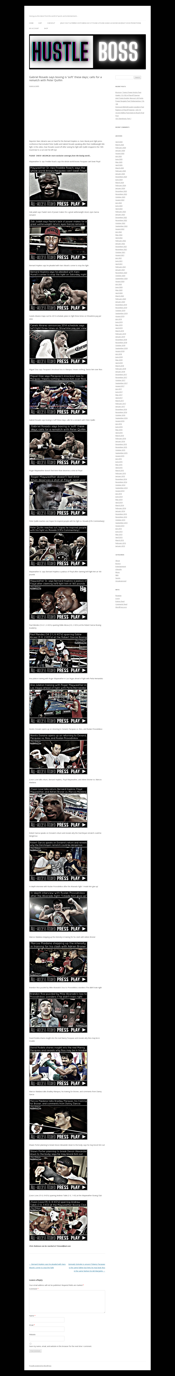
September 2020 (121, 278)
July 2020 (118, 284)
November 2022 (121, 220)
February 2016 (120, 438)
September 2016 (121, 418)
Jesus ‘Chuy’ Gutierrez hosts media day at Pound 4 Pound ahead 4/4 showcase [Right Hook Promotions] (100, 23)
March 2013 (119, 540)
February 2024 (120, 185)
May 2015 (118, 465)
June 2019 (118, 322)
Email (32, 1325)
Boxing (117, 563)
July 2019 (118, 319)
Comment (34, 1289)
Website (32, 1334)
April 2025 (118, 165)
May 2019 (118, 325)
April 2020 (118, 293)
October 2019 (120, 310)
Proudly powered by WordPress (40, 1366)
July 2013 (118, 529)
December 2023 (121, 191)
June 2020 (118, 287)
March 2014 (119, 505)
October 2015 (120, 450)
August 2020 (119, 281)
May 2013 (118, 534)
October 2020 (120, 275)
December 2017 (121, 374)
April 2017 (118, 398)
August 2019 (119, 316)
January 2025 (120, 174)
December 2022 (121, 217)
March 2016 (119, 435)
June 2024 (118, 180)
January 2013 (120, 546)
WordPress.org (121, 607)
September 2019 (121, 313)
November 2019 (121, 307)
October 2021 (120, 252)
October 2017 (120, 380)
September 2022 (121, 226)
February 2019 (120, 334)
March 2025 (119, 168)
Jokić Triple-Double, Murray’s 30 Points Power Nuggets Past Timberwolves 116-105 (129, 101)
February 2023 (120, 212)
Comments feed (121, 604)
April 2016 (118, 433)
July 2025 (118, 156)
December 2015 (121, 444)
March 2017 (119, 401)
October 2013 (120, 520)
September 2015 (121, 453)
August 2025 (119, 153)
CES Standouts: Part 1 (123, 118)
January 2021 (120, 270)
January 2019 (120, 337)
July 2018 (118, 354)
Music (117, 572)
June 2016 (118, 427)
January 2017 (120, 406)
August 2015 (119, 456)
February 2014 (120, 508)
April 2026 (118, 142)
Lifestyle (118, 569)
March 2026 (119, 145)
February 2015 (120, 473)
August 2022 (119, 229)
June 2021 (118, 261)
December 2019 (121, 305)
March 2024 (119, 182)
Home (31, 23)
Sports (117, 578)
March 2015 (119, 470)
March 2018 (119, 366)
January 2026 (120, 150)
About (117, 561)
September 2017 (121, 383)
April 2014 (118, 502)
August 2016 (119, 421)
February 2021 (120, 267)
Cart (40, 23)
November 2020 (121, 273)
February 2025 (120, 171)
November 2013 (121, 517)
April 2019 (118, 328)
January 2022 (120, 244)
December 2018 (121, 339)
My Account (34, 28)
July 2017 (118, 389)
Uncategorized (120, 581)
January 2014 (120, 511)
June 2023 (118, 206)
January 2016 (120, 441)
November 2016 (121, 412)
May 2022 (118, 235)
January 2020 (120, 302)
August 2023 (119, 200)
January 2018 (120, 371)
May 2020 (118, 290)
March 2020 (119, 296)
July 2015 (118, 459)
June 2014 (118, 497)
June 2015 (118, 462)
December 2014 (121, 479)
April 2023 (118, 209)
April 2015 (118, 467)
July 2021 (118, 258)
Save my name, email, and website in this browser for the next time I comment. (60, 1346)
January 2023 (120, 214)
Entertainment (120, 566)
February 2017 (120, 403)
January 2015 (120, 476)
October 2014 (120, 485)
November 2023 (121, 194)
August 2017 (119, 386)
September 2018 (121, 348)
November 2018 (121, 342)
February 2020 (120, 299)
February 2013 (120, 543)
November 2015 (121, 447)
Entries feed (119, 601)
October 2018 (120, 345)
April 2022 (118, 238)
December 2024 (121, 177)
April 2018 (118, 363)
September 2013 (121, 523)
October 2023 (120, 197)
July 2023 (118, 203)
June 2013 (118, 531)
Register (118, 595)
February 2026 (120, 148)
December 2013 (121, 514)
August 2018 (119, 351)
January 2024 (120, 188)
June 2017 (118, 392)
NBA (116, 575)
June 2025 (118, 159)
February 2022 (120, 241)
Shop (46, 28)
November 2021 (121, 249)
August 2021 (119, 255)
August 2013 (119, 526)
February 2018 (120, 369)
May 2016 (118, 430)
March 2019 (119, 331)
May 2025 (118, 162)
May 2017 (118, 395)
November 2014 (121, 482)
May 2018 (118, 360)
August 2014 (119, 491)
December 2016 (121, 409)
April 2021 (118, 264)
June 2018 (118, 357)
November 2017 (121, 377)
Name (32, 1316)
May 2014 (118, 499)
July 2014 (118, 494)
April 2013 (118, 537)
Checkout (51, 23)
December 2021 (121, 246)
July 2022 (118, 232)
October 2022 (120, 223)
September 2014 (121, 488)
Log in (117, 598)
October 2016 (120, 415)
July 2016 (118, 424)
